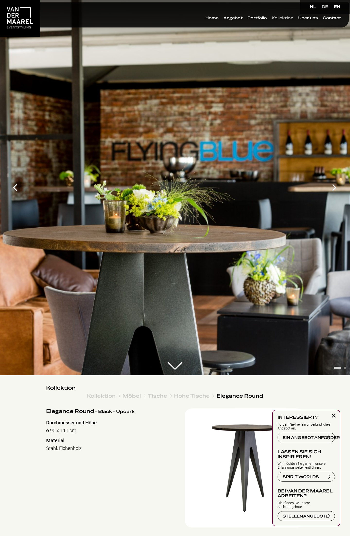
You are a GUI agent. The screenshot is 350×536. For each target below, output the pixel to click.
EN (337, 6)
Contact (321, 26)
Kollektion (272, 26)
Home (201, 26)
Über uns (297, 26)
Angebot (222, 26)
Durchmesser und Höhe (71, 423)
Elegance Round (240, 396)
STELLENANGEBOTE (306, 516)
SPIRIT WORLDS (301, 476)
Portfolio (246, 26)
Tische (157, 396)
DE (325, 6)
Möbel (131, 396)
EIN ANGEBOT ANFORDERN (309, 437)
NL (313, 6)
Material (55, 440)
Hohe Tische (192, 396)
